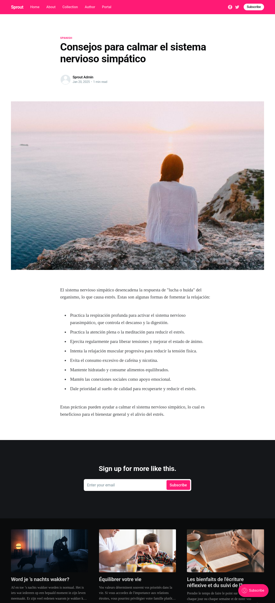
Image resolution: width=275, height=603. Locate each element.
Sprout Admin (83, 77)
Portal (106, 7)
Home (35, 7)
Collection (70, 7)
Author (90, 7)
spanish (66, 38)
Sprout (17, 7)
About (51, 7)
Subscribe (254, 7)
